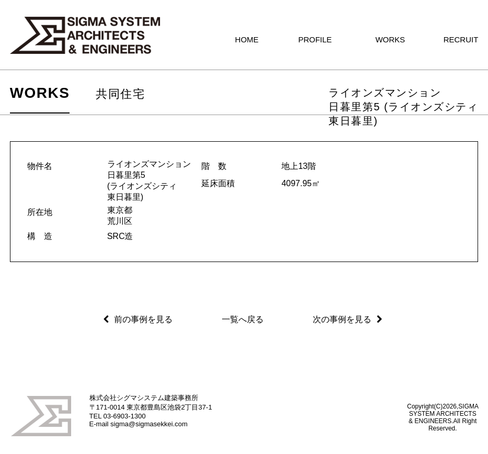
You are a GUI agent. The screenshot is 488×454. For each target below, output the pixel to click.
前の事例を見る (143, 319)
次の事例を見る (342, 319)
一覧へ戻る (243, 319)
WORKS (40, 93)
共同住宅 (120, 93)
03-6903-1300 (125, 416)
